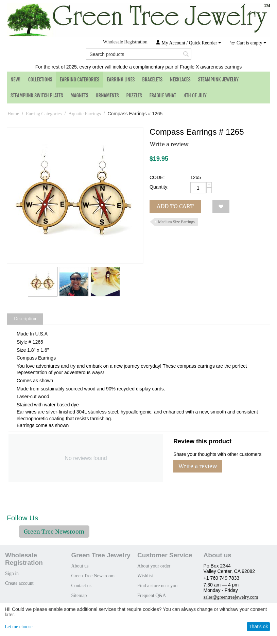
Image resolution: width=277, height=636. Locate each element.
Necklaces (180, 79)
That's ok (258, 626)
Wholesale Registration (125, 41)
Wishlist (145, 575)
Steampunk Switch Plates (37, 95)
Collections (40, 79)
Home (13, 113)
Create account (19, 583)
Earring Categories (80, 79)
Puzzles (134, 95)
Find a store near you (157, 585)
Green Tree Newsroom (54, 531)
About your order (153, 565)
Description (25, 318)
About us (80, 565)
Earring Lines (121, 79)
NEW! (16, 79)
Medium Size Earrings (176, 221)
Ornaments (107, 95)
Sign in (12, 573)
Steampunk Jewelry (218, 79)
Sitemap (79, 595)
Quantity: (159, 187)
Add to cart (175, 206)
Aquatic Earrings (84, 113)
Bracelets (152, 79)
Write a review (169, 144)
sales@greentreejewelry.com (231, 597)
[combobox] (138, 54)
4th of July (195, 95)
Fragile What (163, 95)
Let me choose (19, 626)
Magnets (79, 95)
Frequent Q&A (151, 595)
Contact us (81, 585)
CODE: (157, 177)
